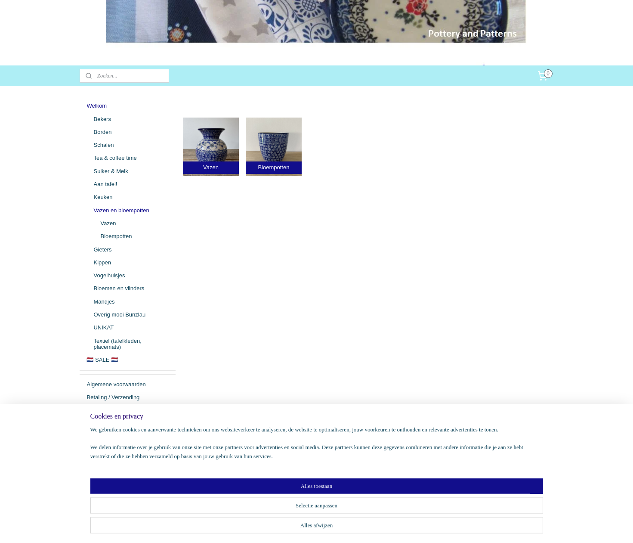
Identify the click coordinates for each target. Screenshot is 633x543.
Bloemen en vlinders (118, 288)
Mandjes (103, 301)
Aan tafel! (105, 184)
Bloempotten (116, 236)
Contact (96, 410)
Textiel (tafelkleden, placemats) (117, 344)
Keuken (102, 197)
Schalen (103, 145)
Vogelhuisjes (109, 275)
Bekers (102, 119)
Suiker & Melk (110, 171)
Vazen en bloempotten (121, 210)
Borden (102, 132)
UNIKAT (103, 327)
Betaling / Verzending (112, 397)
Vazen (108, 223)
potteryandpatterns (114, 484)
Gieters (102, 249)
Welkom (96, 105)
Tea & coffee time (114, 158)
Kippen (102, 262)
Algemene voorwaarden (115, 384)
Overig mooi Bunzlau (119, 314)
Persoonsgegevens (110, 436)
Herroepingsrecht (108, 423)
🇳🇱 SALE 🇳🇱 (101, 360)
